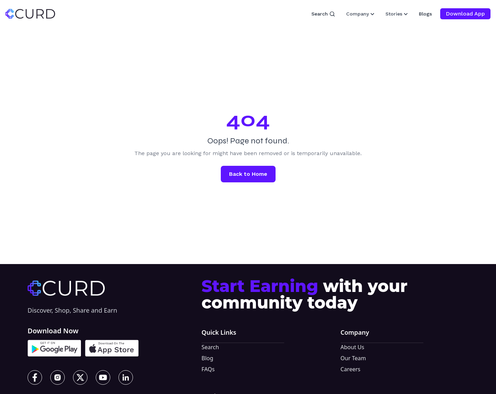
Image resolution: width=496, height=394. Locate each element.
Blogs (425, 14)
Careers (351, 369)
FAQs (208, 369)
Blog (207, 358)
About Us (352, 347)
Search (323, 14)
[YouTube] (103, 377)
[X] (80, 377)
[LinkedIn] (125, 377)
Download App (465, 13)
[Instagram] (57, 377)
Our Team (353, 358)
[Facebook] (35, 377)
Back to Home (248, 174)
